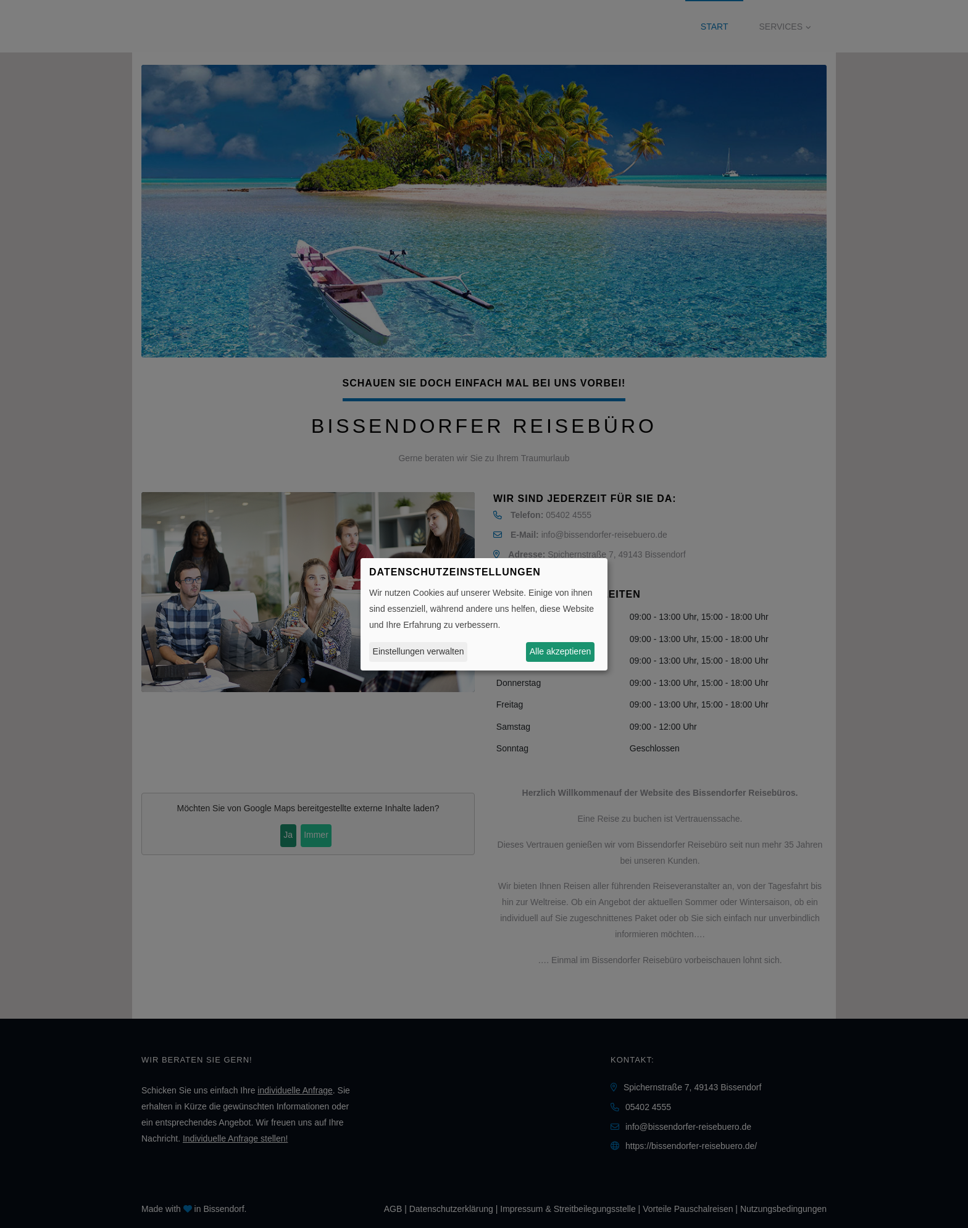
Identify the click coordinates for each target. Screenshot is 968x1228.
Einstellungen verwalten (418, 651)
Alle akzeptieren (560, 651)
